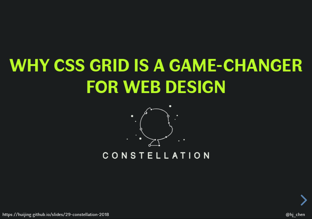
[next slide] (302, 200)
